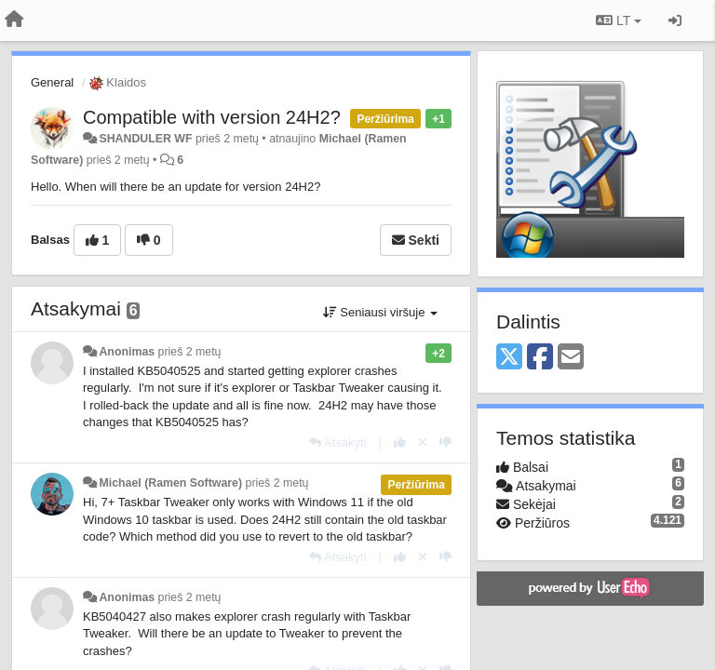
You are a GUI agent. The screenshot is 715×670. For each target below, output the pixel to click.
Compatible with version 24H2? (212, 117)
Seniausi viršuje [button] (380, 312)
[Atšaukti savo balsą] (422, 442)
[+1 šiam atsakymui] (400, 442)
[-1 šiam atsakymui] (445, 442)
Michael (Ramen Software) (170, 482)
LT (618, 20)
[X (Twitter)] (509, 358)
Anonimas (127, 351)
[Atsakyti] (337, 442)
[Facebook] (540, 358)
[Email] (571, 358)
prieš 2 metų (190, 351)
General (52, 82)
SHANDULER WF (145, 138)
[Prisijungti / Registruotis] (675, 20)
